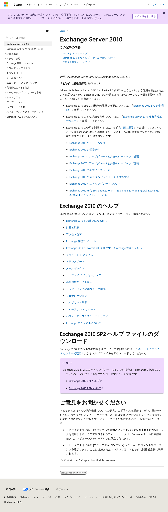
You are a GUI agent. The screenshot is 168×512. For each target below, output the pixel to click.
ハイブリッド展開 (76, 302)
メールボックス (75, 268)
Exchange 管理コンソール (81, 241)
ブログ (45, 497)
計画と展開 (127, 127)
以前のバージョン (29, 497)
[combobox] (28, 37)
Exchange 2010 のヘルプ (75, 53)
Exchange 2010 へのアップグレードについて (95, 183)
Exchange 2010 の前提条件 (84, 149)
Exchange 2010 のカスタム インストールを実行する (99, 177)
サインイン (158, 4)
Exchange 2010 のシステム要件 (87, 142)
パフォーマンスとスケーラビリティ (87, 316)
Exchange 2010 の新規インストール (90, 170)
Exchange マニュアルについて (83, 323)
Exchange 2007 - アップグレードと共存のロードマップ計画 (104, 163)
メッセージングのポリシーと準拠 (85, 289)
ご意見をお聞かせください (76, 61)
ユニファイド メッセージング (83, 275)
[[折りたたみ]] (48, 31)
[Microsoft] (6, 4)
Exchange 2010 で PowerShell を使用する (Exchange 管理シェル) (103, 248)
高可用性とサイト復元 (79, 282)
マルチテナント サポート (81, 309)
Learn (62, 30)
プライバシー (71, 497)
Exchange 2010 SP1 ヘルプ (84, 380)
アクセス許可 (74, 234)
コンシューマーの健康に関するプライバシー (107, 497)
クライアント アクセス (79, 254)
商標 (151, 497)
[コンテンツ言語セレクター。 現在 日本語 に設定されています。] (10, 489)
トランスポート (75, 261)
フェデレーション (76, 295)
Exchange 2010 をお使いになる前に (86, 220)
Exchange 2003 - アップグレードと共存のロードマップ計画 (104, 156)
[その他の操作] (161, 30)
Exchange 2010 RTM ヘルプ (85, 388)
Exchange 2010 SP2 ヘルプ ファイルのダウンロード (89, 57)
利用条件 (141, 497)
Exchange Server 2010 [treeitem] (18, 43)
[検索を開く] (148, 4)
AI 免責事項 (10, 497)
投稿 (57, 497)
